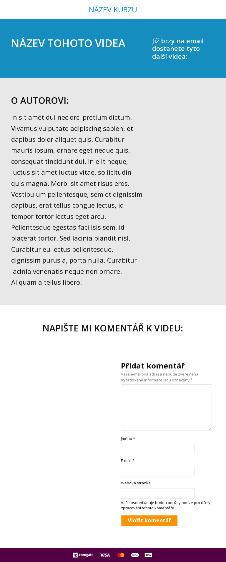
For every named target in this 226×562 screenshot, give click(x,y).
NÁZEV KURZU (113, 9)
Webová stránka (136, 483)
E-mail (127, 460)
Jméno (128, 438)
